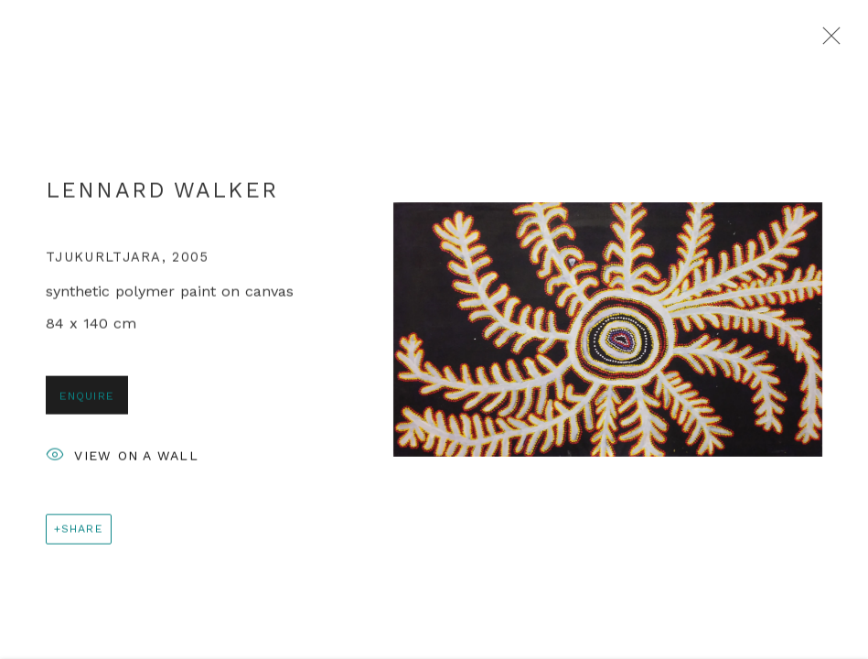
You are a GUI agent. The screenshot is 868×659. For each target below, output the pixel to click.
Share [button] (82, 533)
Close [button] (827, 41)
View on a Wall (122, 462)
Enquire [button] (86, 400)
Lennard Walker (162, 195)
